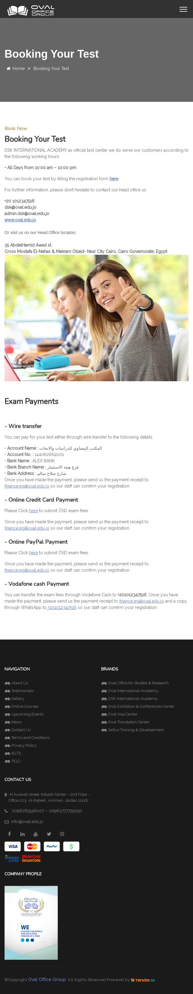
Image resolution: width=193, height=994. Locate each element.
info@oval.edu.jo (27, 821)
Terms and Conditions (27, 737)
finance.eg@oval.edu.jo (27, 486)
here (33, 510)
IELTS (13, 753)
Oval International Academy (129, 691)
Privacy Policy (20, 745)
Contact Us (18, 730)
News (13, 722)
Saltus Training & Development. (132, 730)
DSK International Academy (129, 698)
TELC (12, 761)
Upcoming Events (24, 714)
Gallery (14, 698)
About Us (16, 683)
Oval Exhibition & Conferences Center (137, 706)
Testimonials (19, 691)
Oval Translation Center (125, 722)
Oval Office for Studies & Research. (135, 683)
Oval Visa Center (119, 714)
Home (15, 68)
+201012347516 (62, 607)
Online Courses (21, 706)
